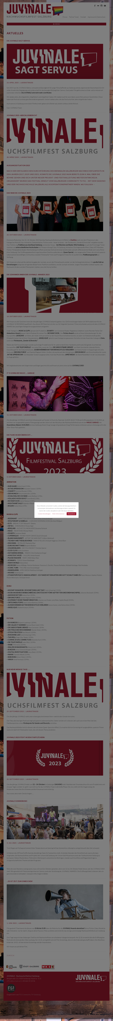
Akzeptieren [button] (71, 514)
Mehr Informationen (58, 514)
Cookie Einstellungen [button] (44, 514)
